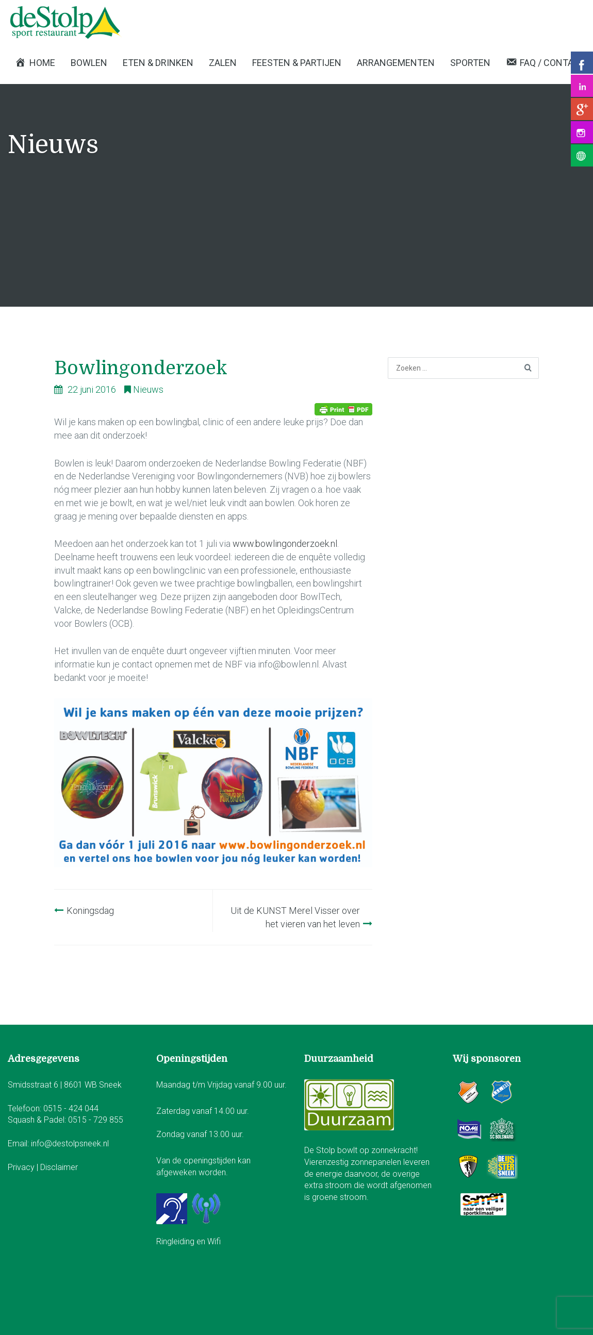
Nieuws (148, 389)
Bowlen (89, 62)
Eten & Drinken (158, 62)
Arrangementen (396, 62)
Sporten (470, 62)
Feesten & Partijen (296, 62)
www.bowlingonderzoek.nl (285, 543)
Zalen (223, 62)
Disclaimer (59, 1167)
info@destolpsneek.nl (70, 1143)
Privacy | (24, 1167)
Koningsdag (90, 910)
